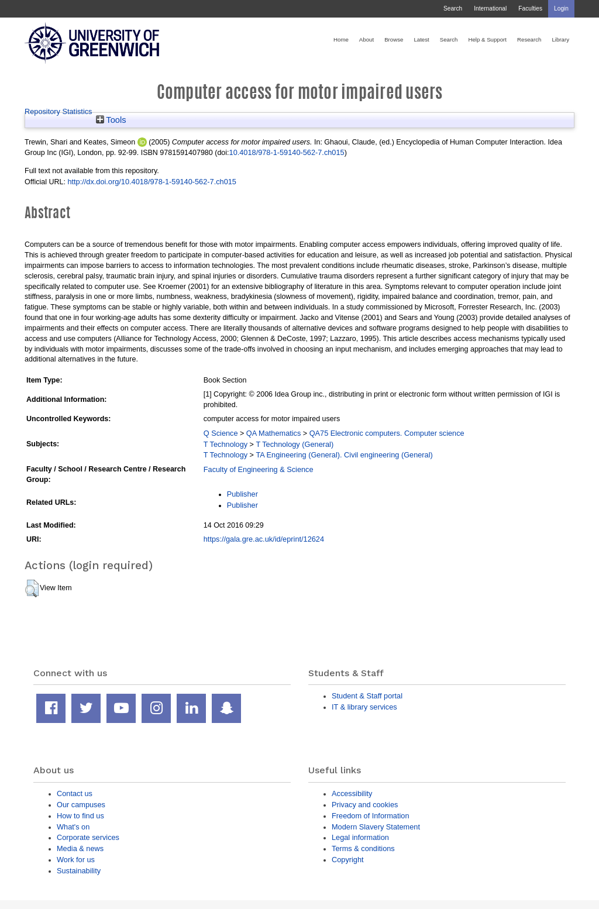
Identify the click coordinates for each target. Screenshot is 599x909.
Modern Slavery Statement (376, 826)
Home (341, 39)
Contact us (74, 793)
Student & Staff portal (367, 695)
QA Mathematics (273, 433)
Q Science (221, 433)
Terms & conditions (363, 848)
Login (561, 8)
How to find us (80, 815)
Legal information (360, 837)
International (490, 8)
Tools (111, 120)
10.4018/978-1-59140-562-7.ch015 (287, 152)
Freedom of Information (370, 815)
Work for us (76, 859)
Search (452, 8)
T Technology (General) (294, 444)
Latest (421, 39)
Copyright (348, 859)
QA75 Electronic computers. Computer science (386, 433)
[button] (32, 588)
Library (560, 39)
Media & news (80, 848)
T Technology (225, 444)
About (366, 39)
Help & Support (487, 39)
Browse (393, 39)
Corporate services (88, 837)
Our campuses (81, 804)
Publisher (242, 494)
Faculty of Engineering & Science (259, 469)
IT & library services (364, 707)
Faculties (530, 8)
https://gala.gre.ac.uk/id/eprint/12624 (264, 539)
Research (529, 39)
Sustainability (79, 870)
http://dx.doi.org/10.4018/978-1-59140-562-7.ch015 (151, 181)
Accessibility (352, 793)
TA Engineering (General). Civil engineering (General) (344, 454)
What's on (73, 826)
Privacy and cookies (365, 804)
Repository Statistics (58, 111)
